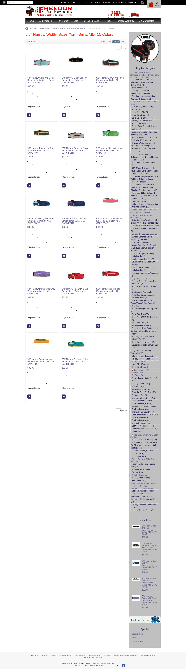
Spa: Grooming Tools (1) (142, 456)
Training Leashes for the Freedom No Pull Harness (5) (142, 92)
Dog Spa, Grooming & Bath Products (144, 436)
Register (106, 2)
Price (109, 41)
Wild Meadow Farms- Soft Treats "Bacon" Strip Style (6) (142, 302)
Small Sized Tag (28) (140, 115)
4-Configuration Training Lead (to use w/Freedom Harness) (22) (144, 221)
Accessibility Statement (123, 2)
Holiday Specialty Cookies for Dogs (143, 506)
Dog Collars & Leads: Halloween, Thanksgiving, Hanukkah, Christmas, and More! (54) (144, 498)
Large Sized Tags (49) (141, 364)
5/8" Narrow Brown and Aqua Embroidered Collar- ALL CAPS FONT (110, 80)
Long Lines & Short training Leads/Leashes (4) (142, 268)
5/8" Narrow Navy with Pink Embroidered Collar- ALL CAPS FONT (75, 221)
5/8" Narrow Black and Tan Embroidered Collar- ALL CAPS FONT (74, 80)
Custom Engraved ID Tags (143, 106)
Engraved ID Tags (140, 362)
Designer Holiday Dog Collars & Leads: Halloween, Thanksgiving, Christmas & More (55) (144, 204)
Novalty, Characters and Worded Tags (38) (141, 122)
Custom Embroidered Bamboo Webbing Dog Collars (143, 133)
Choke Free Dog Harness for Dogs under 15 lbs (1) (143, 211)
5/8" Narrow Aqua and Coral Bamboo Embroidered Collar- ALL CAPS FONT (41, 80)
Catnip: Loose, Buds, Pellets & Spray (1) (143, 379)
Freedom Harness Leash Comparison (125, 655)
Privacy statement (79, 655)
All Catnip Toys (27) (140, 386)
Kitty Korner (63, 21)
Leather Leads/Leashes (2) (143, 259)
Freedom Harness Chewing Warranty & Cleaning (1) (142, 97)
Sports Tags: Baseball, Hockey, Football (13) (144, 127)
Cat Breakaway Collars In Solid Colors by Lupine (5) (144, 416)
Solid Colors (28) (139, 118)
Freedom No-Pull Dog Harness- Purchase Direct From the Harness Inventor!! (144, 75)
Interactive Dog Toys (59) (142, 356)
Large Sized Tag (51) (140, 112)
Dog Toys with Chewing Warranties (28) (140, 351)
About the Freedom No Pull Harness (99, 655)
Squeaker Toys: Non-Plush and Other (144, 346)
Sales (122, 41)
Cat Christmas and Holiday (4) (144, 491)
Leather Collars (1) (139, 198)
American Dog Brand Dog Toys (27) (144, 310)
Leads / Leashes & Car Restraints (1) (141, 216)
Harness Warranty (125, 21)
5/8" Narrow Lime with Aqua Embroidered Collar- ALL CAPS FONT (109, 150)
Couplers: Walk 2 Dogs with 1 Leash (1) (143, 263)
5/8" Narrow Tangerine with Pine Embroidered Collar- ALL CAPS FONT (41, 361)
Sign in (97, 2)
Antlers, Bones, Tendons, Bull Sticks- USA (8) (143, 282)
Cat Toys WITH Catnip (141, 384)
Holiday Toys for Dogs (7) (142, 359)
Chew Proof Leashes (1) (142, 242)
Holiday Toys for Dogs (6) (142, 510)
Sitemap (135, 638)
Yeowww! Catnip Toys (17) (143, 389)
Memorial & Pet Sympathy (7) (145, 483)
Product (103, 41)
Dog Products (45, 21)
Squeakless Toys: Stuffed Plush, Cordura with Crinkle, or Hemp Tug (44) (144, 331)
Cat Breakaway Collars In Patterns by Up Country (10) (142, 410)
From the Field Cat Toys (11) (144, 392)
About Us (65, 2)
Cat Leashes (137, 432)
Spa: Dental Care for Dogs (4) (144, 440)
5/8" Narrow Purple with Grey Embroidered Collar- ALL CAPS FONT (41, 291)
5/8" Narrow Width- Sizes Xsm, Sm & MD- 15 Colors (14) (144, 139)
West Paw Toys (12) (140, 323)
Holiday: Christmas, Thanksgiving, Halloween (141, 487)
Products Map (137, 641)
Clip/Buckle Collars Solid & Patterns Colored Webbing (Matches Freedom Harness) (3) (144, 187)
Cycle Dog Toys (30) (140, 314)
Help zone (34, 655)
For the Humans (91, 21)
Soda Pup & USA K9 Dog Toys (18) (143, 318)
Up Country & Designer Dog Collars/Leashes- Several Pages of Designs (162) (144, 157)
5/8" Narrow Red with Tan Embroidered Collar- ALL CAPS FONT (108, 291)
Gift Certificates (146, 21)
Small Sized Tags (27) (141, 367)
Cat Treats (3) (137, 375)
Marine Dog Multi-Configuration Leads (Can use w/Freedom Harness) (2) (144, 248)
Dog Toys (136, 306)
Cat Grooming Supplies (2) (143, 426)
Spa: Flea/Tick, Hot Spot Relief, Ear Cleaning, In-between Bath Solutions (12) (144, 445)
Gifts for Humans (139, 475)
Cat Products (137, 373)
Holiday (107, 21)
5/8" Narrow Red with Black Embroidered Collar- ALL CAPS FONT (75, 291)
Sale (76, 21)
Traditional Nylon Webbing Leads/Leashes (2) (142, 254)
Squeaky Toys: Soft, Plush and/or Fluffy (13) (142, 338)
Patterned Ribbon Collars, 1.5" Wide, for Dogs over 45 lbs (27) (143, 194)
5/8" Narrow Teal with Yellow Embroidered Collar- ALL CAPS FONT (75, 361)
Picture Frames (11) (140, 480)
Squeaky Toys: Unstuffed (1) (143, 342)
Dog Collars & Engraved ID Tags (143, 103)
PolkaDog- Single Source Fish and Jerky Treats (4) (143, 296)
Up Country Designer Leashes (144, 234)
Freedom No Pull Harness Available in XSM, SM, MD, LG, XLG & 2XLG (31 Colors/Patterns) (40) (143, 84)
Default (115, 41)
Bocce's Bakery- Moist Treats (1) (143, 288)
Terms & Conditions (65, 655)
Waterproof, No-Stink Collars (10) (143, 164)
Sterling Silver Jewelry (141, 478)
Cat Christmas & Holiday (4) (143, 401)
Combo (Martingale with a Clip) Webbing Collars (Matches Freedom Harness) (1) (144, 179)
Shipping (88, 2)
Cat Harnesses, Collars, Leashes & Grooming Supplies (143, 405)
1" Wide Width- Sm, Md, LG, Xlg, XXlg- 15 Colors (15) (143, 144)
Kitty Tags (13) (138, 109)
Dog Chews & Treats (141, 278)
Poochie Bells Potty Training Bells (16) (142, 465)
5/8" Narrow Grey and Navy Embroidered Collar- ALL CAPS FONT (75, 150)
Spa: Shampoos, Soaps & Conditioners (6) (141, 452)
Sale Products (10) (141, 370)
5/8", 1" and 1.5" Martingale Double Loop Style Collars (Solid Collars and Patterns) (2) (144, 171)
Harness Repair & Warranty (93, 657)
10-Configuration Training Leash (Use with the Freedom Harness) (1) (144, 228)
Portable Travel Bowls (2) (142, 469)
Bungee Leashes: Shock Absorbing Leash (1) (141, 238)
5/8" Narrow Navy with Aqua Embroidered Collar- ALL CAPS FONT (40, 221)
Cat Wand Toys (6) (139, 395)
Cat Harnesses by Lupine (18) (144, 429)
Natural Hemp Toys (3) (141, 325)
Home (31, 21)
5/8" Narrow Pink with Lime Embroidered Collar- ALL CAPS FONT (109, 221)
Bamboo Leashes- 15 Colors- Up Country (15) (143, 150)
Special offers (137, 634)
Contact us (76, 2)
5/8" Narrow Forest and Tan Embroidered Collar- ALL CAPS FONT (40, 150)
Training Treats (138, 472)
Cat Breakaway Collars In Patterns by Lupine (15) (142, 421)
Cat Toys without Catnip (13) (144, 398)
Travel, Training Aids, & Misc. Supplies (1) (144, 460)
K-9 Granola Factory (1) (142, 292)
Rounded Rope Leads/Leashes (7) (144, 274)
